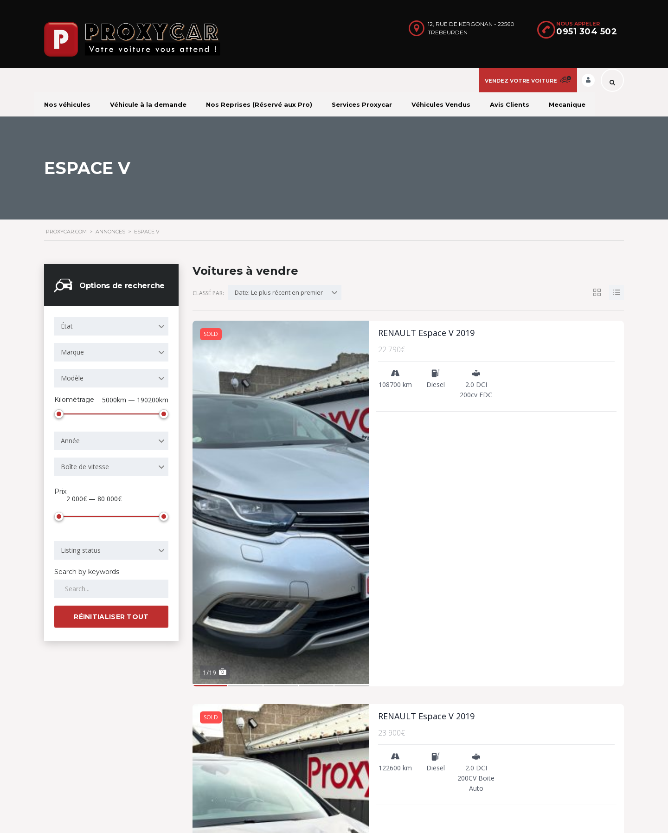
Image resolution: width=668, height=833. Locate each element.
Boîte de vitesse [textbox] (85, 464)
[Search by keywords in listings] (111, 585)
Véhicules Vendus (440, 104)
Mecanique (567, 104)
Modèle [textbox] (72, 378)
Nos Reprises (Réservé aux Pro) (259, 104)
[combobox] (111, 326)
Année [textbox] (70, 438)
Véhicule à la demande (148, 104)
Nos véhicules (67, 104)
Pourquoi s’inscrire (377, 705)
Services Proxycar (362, 104)
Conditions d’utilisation (384, 719)
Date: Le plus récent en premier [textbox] (279, 292)
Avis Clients (509, 104)
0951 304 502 (586, 31)
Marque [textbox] (72, 352)
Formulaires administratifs (389, 761)
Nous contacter (373, 733)
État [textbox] (67, 326)
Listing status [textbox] (81, 546)
